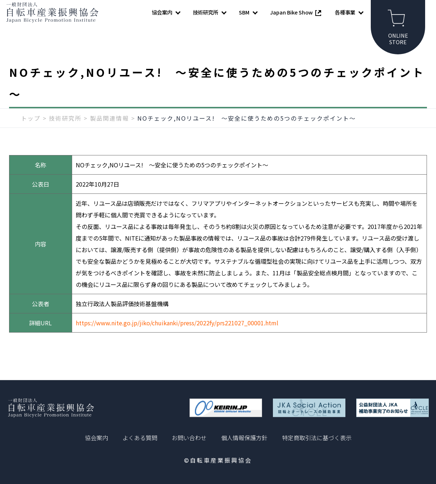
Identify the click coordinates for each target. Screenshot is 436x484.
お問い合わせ (189, 437)
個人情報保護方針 (244, 437)
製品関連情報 (109, 129)
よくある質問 (140, 437)
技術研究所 (65, 129)
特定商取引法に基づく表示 (317, 437)
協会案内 (96, 437)
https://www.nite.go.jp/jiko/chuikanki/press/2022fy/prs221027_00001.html (177, 334)
